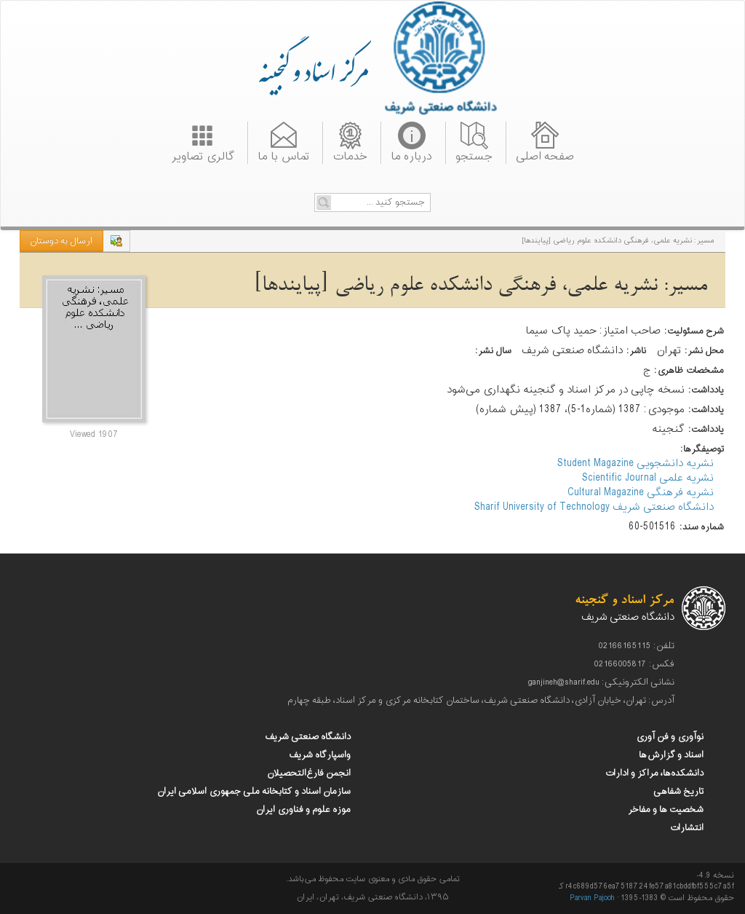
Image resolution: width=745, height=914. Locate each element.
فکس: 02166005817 (634, 664)
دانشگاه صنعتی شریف (308, 737)
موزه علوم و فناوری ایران (303, 810)
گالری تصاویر (202, 155)
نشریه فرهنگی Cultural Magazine (640, 493)
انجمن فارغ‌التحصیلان (309, 773)
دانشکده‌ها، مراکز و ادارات (654, 773)
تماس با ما (283, 155)
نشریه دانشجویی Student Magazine (635, 463)
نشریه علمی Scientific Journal (648, 478)
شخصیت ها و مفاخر (666, 810)
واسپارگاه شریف (320, 755)
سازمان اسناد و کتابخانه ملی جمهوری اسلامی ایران (254, 792)
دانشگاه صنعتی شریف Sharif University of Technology (594, 507)
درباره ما (411, 155)
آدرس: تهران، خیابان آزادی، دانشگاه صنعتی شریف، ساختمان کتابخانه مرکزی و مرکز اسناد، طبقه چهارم (480, 701)
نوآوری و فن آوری (670, 737)
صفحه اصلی (545, 155)
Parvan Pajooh (592, 898)
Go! (323, 202)
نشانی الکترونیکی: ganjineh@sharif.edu (601, 682)
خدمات (349, 155)
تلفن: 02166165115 (636, 646)
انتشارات (686, 828)
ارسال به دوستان (61, 241)
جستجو (474, 155)
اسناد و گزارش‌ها (671, 755)
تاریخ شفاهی (678, 792)
